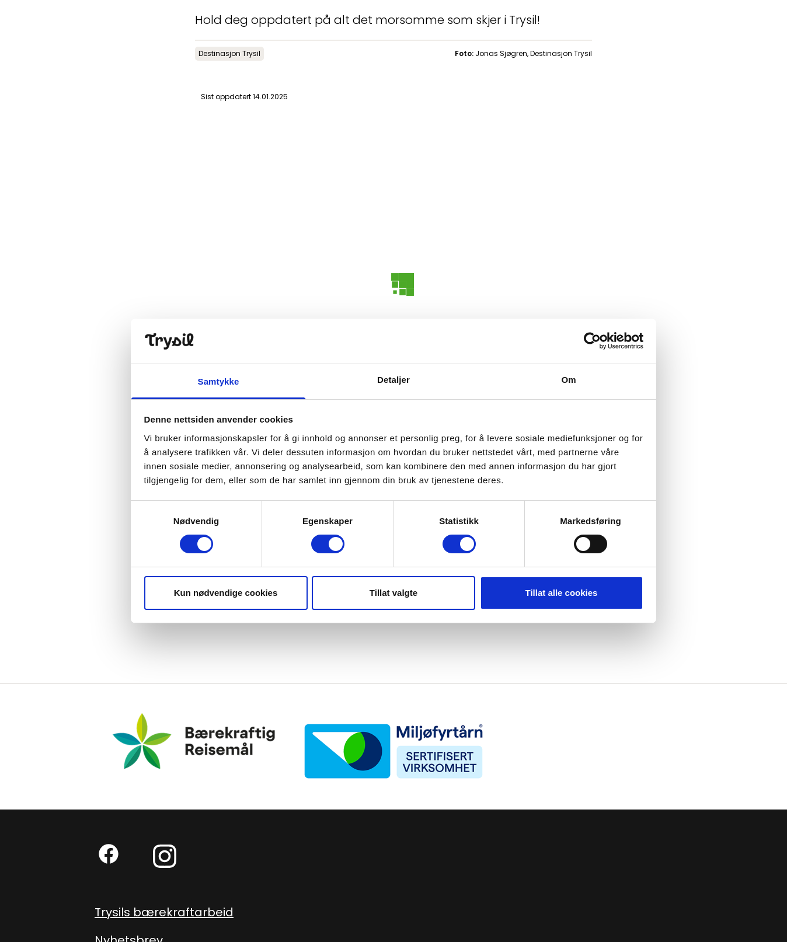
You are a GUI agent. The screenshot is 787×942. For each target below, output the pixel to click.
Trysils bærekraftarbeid (164, 912)
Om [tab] (568, 380)
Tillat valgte (393, 593)
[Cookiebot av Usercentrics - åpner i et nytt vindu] (592, 341)
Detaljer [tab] (393, 380)
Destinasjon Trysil (229, 53)
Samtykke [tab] (218, 381)
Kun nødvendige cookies (226, 593)
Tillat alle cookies (561, 593)
